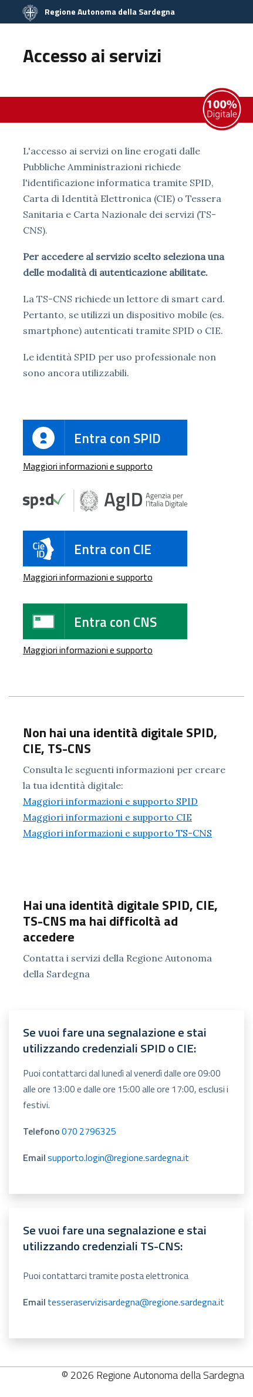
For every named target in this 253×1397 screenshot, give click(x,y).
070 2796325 (89, 1131)
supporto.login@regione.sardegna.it (118, 1157)
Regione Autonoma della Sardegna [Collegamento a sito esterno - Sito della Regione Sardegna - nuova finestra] (98, 11)
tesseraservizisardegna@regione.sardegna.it (136, 1302)
